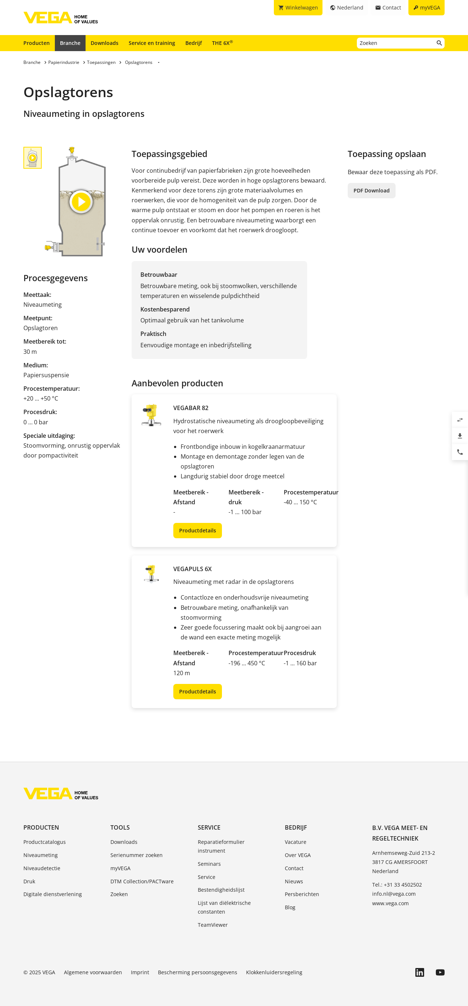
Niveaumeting (40, 855)
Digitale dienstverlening (52, 894)
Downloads (104, 42)
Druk (29, 881)
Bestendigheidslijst (221, 889)
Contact (294, 868)
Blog (290, 907)
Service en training (152, 42)
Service (209, 827)
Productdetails (197, 530)
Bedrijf (193, 42)
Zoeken (119, 894)
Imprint (140, 972)
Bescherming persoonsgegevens (197, 972)
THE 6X (222, 42)
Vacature (295, 841)
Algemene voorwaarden (93, 972)
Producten (36, 42)
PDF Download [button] (372, 190)
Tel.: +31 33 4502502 (397, 884)
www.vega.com (390, 903)
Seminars (209, 863)
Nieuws (294, 881)
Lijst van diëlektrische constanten (224, 907)
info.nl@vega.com (394, 893)
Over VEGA (298, 855)
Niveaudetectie (41, 868)
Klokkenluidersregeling (274, 972)
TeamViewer (213, 924)
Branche (70, 42)
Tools (120, 827)
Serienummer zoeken (136, 855)
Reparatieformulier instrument (221, 846)
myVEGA (120, 868)
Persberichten (302, 894)
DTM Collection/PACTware (142, 881)
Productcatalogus (44, 841)
